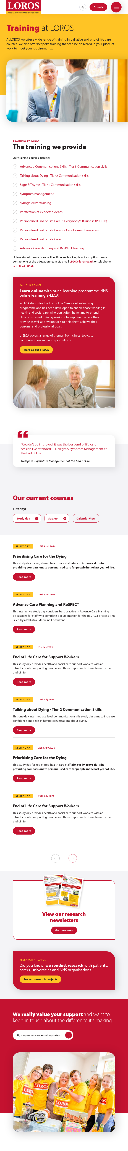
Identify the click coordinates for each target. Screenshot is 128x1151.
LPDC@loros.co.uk (81, 261)
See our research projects (40, 979)
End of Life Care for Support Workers (46, 656)
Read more (24, 577)
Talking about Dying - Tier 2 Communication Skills (57, 709)
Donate (98, 7)
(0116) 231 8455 (23, 266)
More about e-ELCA (36, 350)
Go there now (64, 930)
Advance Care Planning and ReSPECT (46, 604)
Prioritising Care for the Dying (40, 556)
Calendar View (86, 518)
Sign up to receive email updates (44, 1035)
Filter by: (19, 509)
